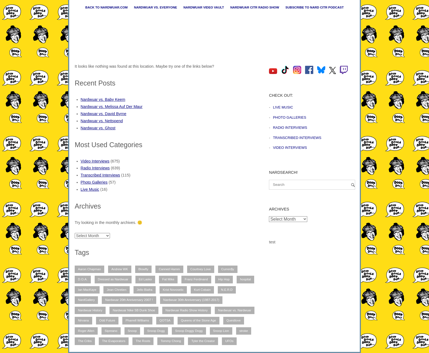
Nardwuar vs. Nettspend (102, 121)
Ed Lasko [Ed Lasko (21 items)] (145, 279)
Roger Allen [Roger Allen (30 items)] (86, 330)
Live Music (90, 189)
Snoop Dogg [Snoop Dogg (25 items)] (156, 330)
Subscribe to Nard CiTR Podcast (314, 7)
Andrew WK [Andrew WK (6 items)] (119, 269)
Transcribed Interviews (100, 175)
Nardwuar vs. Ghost (98, 128)
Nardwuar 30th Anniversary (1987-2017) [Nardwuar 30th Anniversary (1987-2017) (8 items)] (191, 299)
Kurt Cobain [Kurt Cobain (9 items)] (202, 289)
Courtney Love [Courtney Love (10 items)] (200, 269)
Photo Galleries (94, 182)
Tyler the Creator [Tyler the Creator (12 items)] (203, 341)
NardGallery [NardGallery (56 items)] (86, 299)
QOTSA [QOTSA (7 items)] (165, 320)
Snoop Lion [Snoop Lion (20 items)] (221, 330)
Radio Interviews (95, 168)
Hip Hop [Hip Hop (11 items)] (224, 279)
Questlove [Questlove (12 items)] (234, 320)
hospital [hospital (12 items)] (245, 279)
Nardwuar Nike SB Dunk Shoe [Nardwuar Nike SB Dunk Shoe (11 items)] (134, 310)
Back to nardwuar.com (106, 7)
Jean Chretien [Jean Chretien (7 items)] (116, 289)
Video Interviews (95, 161)
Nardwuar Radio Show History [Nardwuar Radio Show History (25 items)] (187, 310)
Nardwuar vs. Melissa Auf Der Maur (112, 106)
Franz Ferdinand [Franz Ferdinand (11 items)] (196, 279)
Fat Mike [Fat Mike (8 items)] (168, 279)
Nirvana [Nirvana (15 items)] (83, 320)
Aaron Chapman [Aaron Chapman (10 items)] (89, 269)
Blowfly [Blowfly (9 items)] (143, 269)
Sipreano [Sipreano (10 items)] (111, 330)
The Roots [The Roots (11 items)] (143, 341)
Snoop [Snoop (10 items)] (132, 330)
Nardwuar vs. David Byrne (103, 114)
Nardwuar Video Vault (203, 7)
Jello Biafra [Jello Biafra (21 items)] (144, 289)
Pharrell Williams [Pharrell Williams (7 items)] (137, 320)
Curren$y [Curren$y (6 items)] (227, 269)
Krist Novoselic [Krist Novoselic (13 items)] (173, 289)
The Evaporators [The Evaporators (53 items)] (113, 341)
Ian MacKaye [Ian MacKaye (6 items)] (87, 289)
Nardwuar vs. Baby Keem (103, 99)
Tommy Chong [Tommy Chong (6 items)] (171, 341)
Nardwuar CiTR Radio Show (254, 7)
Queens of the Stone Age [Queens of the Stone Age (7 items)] (198, 320)
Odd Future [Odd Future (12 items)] (107, 320)
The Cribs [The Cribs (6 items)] (85, 341)
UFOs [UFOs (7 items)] (229, 341)
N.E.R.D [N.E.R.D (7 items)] (227, 289)
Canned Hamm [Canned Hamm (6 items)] (169, 269)
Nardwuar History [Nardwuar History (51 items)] (90, 310)
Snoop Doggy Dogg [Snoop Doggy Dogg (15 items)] (189, 330)
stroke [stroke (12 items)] (243, 330)
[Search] (353, 185)
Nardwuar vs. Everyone (155, 7)
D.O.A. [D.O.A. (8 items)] (83, 279)
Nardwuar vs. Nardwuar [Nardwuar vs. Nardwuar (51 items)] (234, 310)
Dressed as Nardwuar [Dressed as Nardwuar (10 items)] (113, 279)
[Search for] (312, 185)
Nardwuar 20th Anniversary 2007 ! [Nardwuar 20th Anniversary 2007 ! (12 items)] (129, 299)
